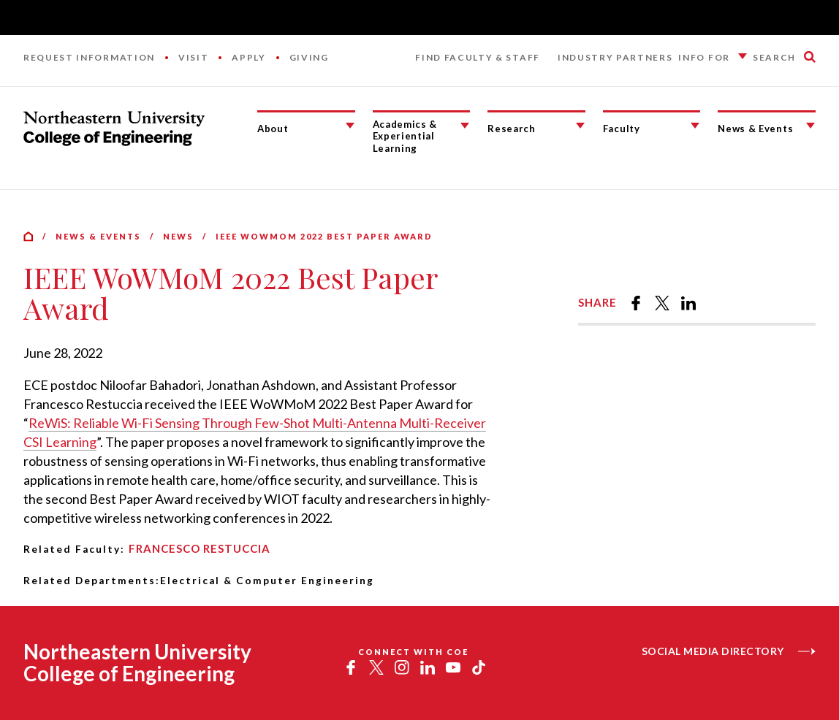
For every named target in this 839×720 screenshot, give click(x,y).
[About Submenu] (350, 125)
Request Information (89, 57)
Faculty (621, 128)
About (272, 128)
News (178, 236)
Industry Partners (615, 57)
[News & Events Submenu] (810, 125)
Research (511, 128)
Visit (193, 57)
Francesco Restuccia (199, 548)
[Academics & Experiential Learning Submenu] (464, 125)
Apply (248, 57)
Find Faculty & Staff (477, 57)
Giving (309, 57)
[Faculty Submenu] (695, 125)
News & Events (755, 128)
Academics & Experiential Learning (405, 136)
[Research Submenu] (580, 125)
